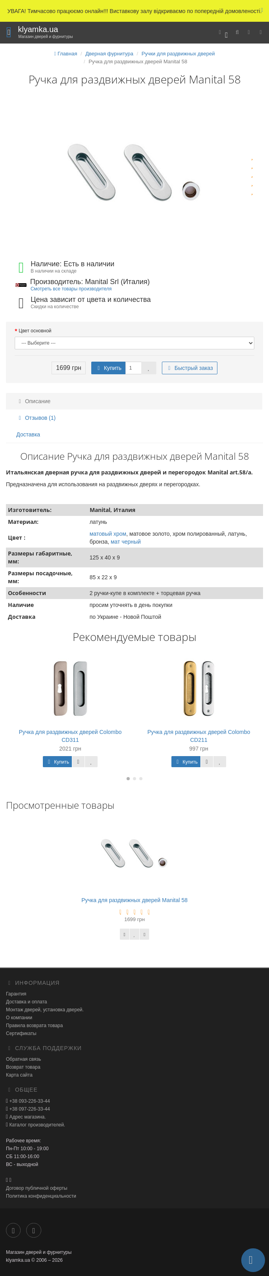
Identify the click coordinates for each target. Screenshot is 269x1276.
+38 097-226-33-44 (29, 1109)
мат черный (126, 541)
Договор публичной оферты (36, 1188)
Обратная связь (23, 1059)
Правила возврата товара (34, 1025)
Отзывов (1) (36, 418)
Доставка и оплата (26, 1002)
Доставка (28, 434)
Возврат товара (23, 1067)
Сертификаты (21, 1033)
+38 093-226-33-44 (29, 1101)
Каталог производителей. (36, 1125)
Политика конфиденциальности (41, 1196)
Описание (33, 401)
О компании (19, 1017)
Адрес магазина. (27, 1117)
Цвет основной (35, 331)
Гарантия (16, 994)
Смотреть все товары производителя (71, 289)
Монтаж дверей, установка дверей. (45, 1009)
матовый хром (108, 534)
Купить (108, 368)
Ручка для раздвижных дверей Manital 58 (134, 900)
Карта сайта (19, 1075)
